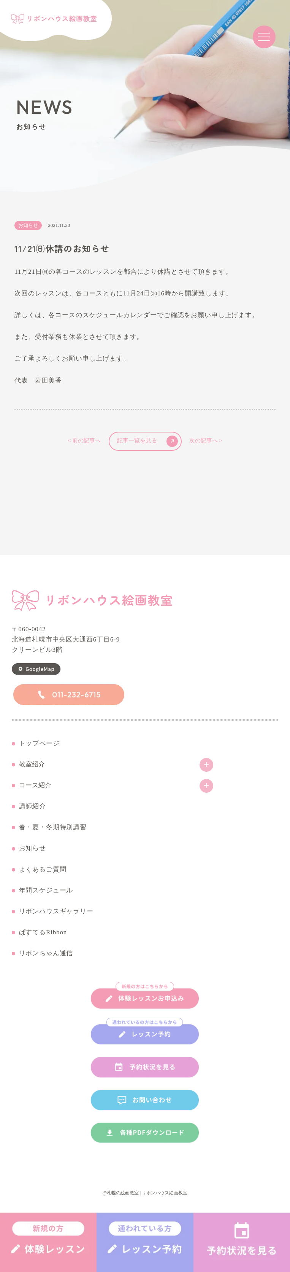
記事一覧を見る (147, 441)
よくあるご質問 (43, 869)
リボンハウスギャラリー (56, 911)
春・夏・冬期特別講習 (53, 827)
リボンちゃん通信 (46, 953)
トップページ (39, 743)
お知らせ (32, 848)
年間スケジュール (46, 890)
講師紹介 (32, 806)
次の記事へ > (205, 441)
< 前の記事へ (84, 441)
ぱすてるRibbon (43, 932)
